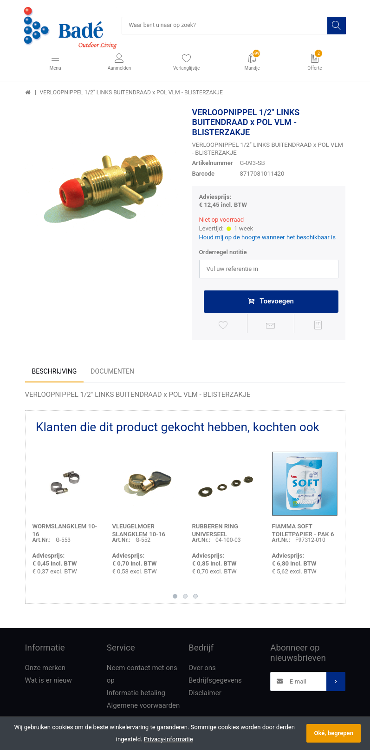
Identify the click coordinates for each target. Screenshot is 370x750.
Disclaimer (204, 695)
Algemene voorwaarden (143, 707)
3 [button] (195, 598)
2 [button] (185, 598)
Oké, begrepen (333, 733)
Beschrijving (54, 373)
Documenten (112, 373)
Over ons (202, 669)
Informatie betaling (136, 695)
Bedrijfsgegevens (215, 682)
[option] (101, 184)
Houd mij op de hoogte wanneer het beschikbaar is (267, 238)
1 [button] (175, 598)
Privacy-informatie (168, 739)
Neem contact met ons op (142, 675)
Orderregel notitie (223, 253)
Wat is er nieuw (48, 682)
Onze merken (45, 669)
